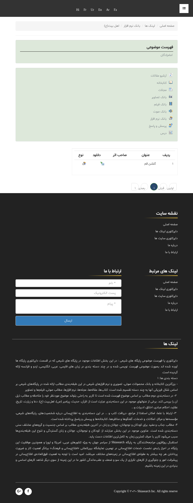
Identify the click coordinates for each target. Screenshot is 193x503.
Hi (77, 10)
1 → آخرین (133, 188)
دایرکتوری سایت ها (166, 238)
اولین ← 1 (171, 188)
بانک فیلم (160, 104)
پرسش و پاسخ (158, 126)
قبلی (162, 188)
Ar (107, 10)
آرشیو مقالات (159, 76)
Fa (115, 10)
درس (163, 133)
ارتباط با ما (171, 252)
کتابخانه (162, 83)
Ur (92, 10)
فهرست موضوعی (160, 47)
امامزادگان (167, 55)
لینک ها (150, 26)
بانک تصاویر (159, 97)
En (100, 10)
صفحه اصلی (167, 26)
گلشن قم (150, 164)
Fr (85, 10)
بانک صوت (160, 112)
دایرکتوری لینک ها (166, 231)
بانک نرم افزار (132, 26)
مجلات (162, 90)
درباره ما (172, 245)
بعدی (143, 188)
